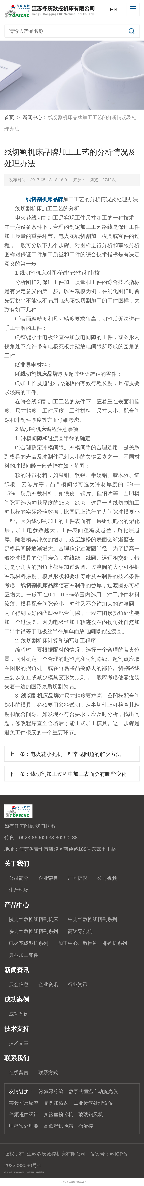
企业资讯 (48, 984)
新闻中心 (32, 117)
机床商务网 (19, 1172)
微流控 (85, 1126)
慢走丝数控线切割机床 (33, 919)
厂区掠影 (77, 878)
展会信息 (19, 984)
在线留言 (19, 1072)
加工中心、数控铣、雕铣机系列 (92, 943)
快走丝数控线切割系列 (33, 931)
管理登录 (30, 1172)
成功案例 (19, 1014)
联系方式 (48, 1072)
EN (113, 9)
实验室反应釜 (24, 1103)
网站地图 (40, 1172)
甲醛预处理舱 (24, 1126)
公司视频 (107, 878)
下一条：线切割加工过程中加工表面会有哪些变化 (68, 774)
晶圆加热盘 (56, 1103)
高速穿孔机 (80, 931)
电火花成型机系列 (28, 943)
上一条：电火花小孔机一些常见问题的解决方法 (65, 754)
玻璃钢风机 (90, 1114)
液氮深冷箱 (51, 1091)
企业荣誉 (48, 878)
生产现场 (19, 890)
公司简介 (19, 878)
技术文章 (19, 1043)
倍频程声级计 (24, 1114)
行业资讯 (77, 984)
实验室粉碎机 (58, 1114)
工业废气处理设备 (93, 1103)
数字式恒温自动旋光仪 (93, 1091)
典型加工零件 (23, 955)
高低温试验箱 (58, 1126)
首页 (9, 117)
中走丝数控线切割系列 (92, 919)
